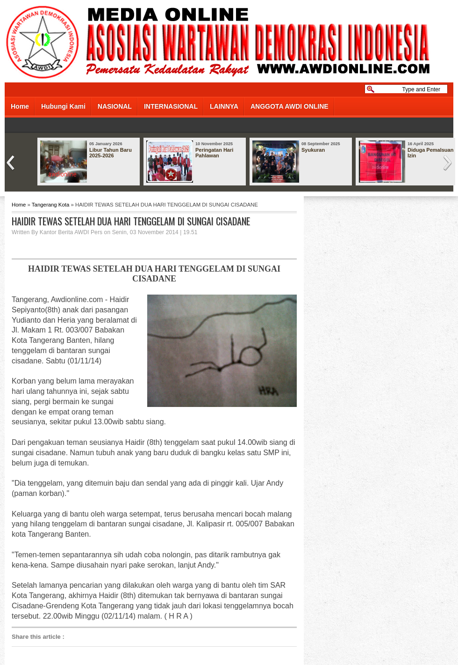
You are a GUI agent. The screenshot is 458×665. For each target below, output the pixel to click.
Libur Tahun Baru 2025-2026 (110, 152)
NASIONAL (115, 106)
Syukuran (313, 150)
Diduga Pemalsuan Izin (430, 152)
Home (20, 106)
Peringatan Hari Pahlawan (214, 152)
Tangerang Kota (50, 204)
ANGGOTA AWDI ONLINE (289, 106)
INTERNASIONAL (171, 106)
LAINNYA (224, 106)
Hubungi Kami (63, 106)
